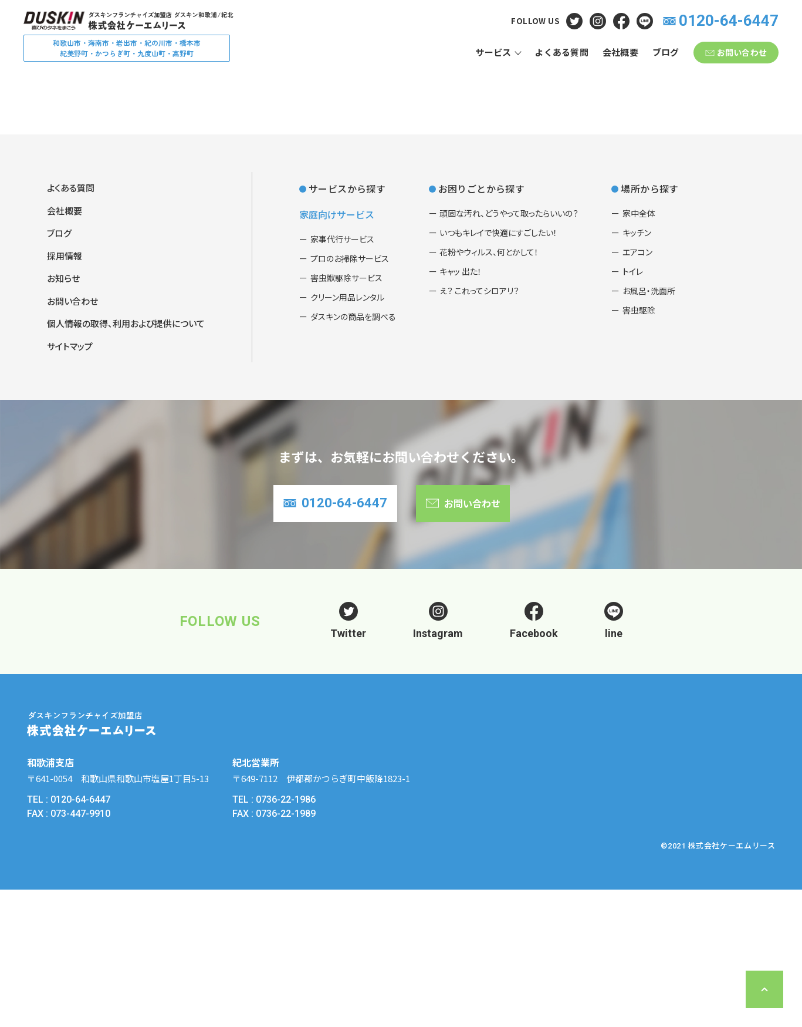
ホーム (62, 173)
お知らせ (63, 410)
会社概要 (64, 342)
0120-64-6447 (80, 937)
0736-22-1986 (286, 937)
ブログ (59, 365)
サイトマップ (70, 478)
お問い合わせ (72, 433)
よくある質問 (116, 173)
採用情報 (64, 388)
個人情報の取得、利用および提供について (126, 455)
